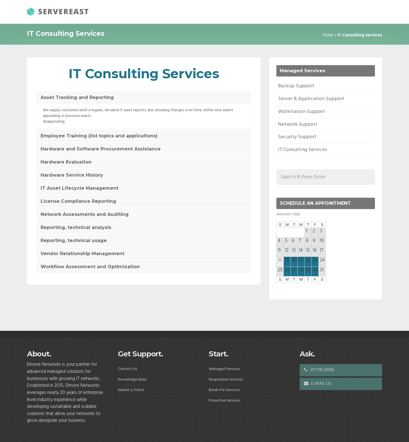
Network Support (297, 124)
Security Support (297, 137)
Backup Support (296, 86)
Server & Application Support (311, 99)
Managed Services (224, 369)
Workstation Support (301, 112)
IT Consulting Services (302, 150)
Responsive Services (226, 379)
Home (328, 35)
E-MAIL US (317, 383)
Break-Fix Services (224, 390)
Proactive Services (224, 400)
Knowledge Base (132, 379)
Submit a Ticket (131, 390)
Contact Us (127, 369)
